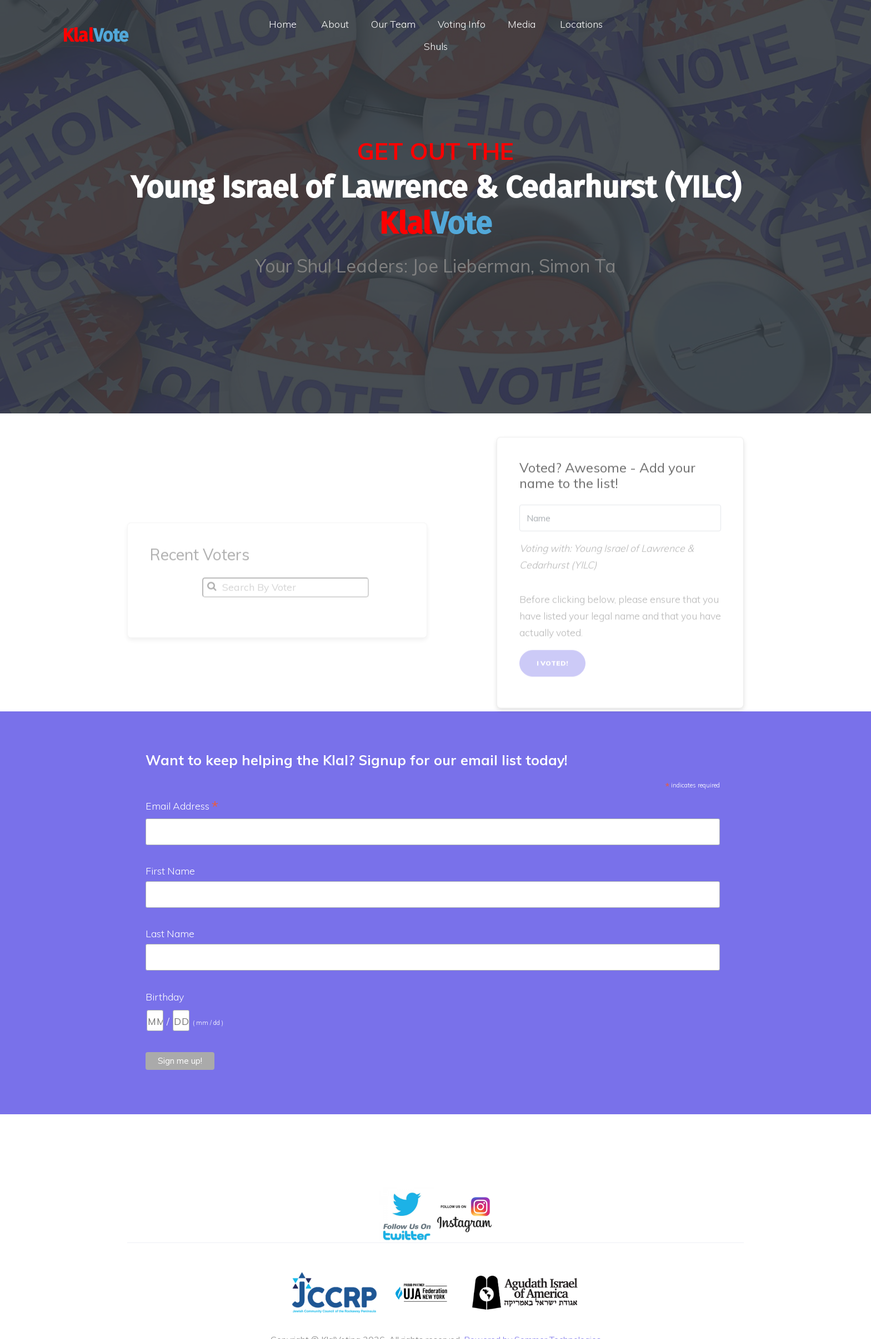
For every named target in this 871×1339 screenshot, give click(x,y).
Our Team (393, 24)
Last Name (170, 933)
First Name (170, 871)
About (335, 24)
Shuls (436, 46)
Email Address (182, 806)
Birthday (165, 997)
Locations (581, 24)
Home (283, 24)
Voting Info (461, 24)
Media (521, 24)
